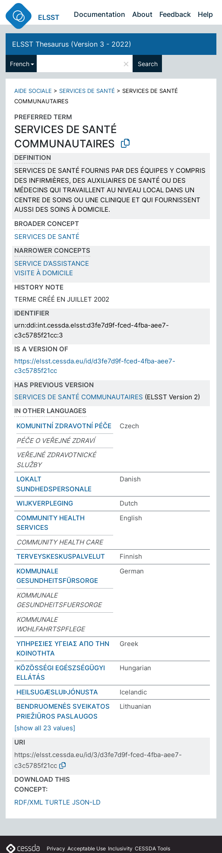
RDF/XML (28, 802)
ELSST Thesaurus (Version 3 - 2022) (71, 44)
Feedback (175, 14)
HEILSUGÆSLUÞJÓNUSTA (57, 692)
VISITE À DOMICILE (43, 273)
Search (148, 63)
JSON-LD (86, 802)
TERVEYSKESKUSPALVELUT (60, 556)
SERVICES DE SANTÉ (87, 90)
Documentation (99, 14)
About (142, 14)
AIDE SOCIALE (33, 90)
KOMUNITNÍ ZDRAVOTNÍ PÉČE (63, 426)
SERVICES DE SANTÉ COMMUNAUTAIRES (78, 397)
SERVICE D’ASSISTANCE (51, 263)
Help (205, 14)
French (19, 63)
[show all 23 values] (44, 728)
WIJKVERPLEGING (44, 503)
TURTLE (57, 802)
